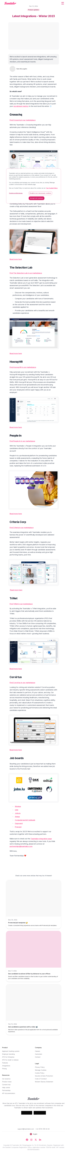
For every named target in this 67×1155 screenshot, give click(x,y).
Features (5, 1063)
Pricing (4, 1069)
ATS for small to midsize (10, 1060)
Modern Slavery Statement (44, 1082)
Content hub (6, 1085)
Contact (37, 1057)
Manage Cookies (40, 1070)
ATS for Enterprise (8, 1057)
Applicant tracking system (10, 1051)
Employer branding (8, 1054)
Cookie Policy (39, 1073)
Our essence (6, 1079)
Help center (6, 1087)
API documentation (8, 1093)
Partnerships (6, 1090)
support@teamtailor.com (26, 1129)
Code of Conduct (41, 1079)
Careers (37, 1051)
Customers (38, 1054)
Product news (7, 1082)
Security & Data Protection (44, 1076)
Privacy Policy (40, 1067)
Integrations (6, 1066)
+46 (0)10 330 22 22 (42, 1129)
